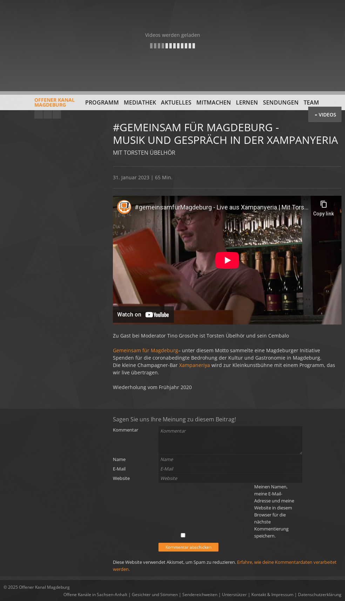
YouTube (38, 114)
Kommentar (125, 430)
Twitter (57, 114)
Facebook (47, 114)
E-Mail (119, 469)
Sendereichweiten (199, 594)
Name (119, 459)
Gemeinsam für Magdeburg (145, 350)
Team (311, 102)
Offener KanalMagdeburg (39, 105)
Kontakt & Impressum (272, 594)
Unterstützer (234, 594)
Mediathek (140, 102)
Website (121, 478)
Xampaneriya (194, 365)
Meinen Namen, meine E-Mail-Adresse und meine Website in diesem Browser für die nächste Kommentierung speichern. (274, 511)
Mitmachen (213, 102)
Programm (102, 102)
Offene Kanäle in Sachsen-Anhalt (95, 594)
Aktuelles (176, 102)
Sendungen (281, 102)
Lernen (247, 102)
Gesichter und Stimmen (155, 594)
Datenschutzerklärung (319, 594)
